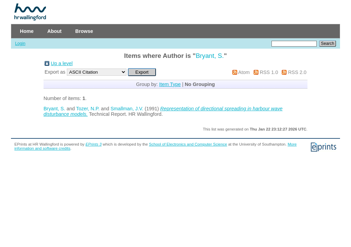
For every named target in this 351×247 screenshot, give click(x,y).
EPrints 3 (94, 144)
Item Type (170, 84)
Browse (84, 31)
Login (20, 43)
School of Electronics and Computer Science (188, 144)
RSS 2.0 (297, 72)
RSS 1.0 (269, 72)
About (54, 31)
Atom (244, 72)
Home (27, 31)
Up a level (62, 63)
